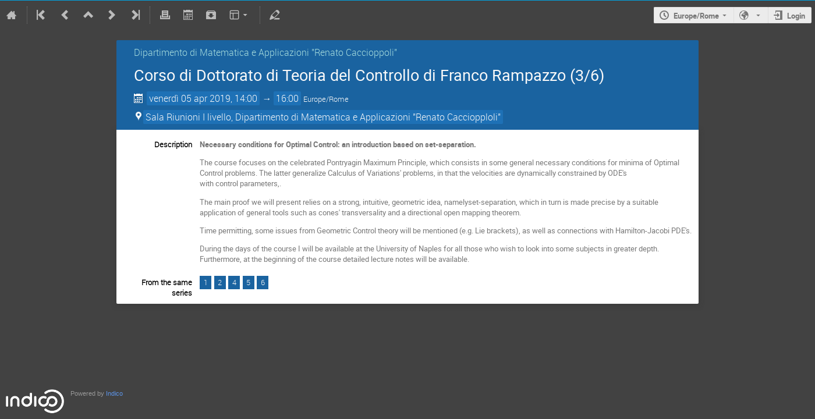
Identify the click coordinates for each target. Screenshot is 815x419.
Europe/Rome (696, 15)
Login (796, 15)
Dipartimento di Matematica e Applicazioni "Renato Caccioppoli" (265, 52)
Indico (114, 393)
